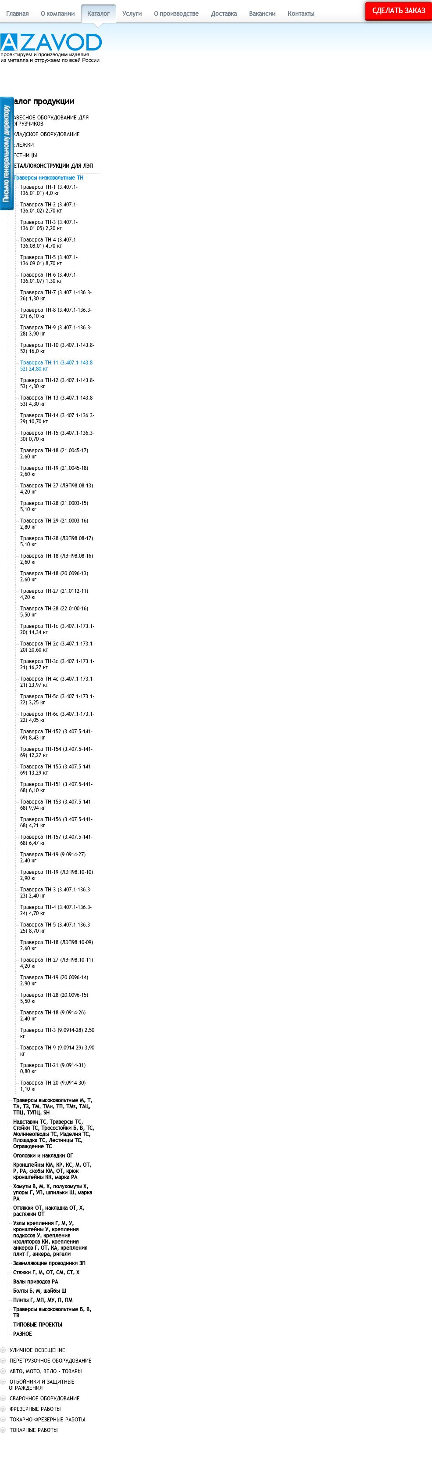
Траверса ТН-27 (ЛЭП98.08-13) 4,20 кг (56, 489)
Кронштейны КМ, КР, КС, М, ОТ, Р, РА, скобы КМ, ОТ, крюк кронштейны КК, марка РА (52, 1171)
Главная (17, 14)
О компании (58, 14)
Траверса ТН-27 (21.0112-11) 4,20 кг (54, 594)
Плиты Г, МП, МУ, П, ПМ (42, 1300)
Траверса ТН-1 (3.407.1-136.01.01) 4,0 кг (49, 190)
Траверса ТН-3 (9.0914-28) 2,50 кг (57, 1033)
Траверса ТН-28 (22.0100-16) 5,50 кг (54, 612)
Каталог (98, 14)
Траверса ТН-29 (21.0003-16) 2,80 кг (54, 524)
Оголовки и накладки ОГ (43, 1156)
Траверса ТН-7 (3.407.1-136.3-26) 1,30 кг (56, 295)
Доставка (224, 14)
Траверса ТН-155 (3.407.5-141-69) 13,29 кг (56, 770)
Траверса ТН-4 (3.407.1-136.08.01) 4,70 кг (49, 243)
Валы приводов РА (35, 1282)
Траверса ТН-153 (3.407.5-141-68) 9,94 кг (56, 805)
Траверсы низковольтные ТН (48, 178)
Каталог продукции (37, 101)
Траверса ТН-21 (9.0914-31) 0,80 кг (53, 1068)
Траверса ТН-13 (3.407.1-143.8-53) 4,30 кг (57, 401)
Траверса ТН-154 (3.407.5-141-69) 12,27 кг (56, 752)
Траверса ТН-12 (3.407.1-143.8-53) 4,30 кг (57, 383)
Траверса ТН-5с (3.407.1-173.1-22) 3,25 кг (57, 699)
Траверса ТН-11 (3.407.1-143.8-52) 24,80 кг (57, 366)
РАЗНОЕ (22, 1334)
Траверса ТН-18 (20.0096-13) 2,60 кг (54, 576)
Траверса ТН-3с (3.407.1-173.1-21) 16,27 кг (57, 664)
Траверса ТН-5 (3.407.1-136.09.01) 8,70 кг (49, 260)
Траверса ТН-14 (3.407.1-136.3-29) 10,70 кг (57, 418)
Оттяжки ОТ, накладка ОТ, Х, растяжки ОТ (48, 1211)
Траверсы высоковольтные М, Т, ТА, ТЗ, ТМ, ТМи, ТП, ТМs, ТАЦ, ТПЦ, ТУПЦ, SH (52, 1106)
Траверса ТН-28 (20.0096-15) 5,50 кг (54, 998)
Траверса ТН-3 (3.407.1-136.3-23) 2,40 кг (56, 893)
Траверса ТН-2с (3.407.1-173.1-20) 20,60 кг (57, 647)
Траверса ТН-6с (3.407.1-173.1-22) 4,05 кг (57, 717)
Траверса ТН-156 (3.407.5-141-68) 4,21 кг (56, 822)
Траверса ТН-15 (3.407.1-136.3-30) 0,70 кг (57, 436)
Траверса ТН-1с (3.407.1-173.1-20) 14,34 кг (57, 629)
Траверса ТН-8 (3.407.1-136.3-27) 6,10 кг (56, 313)
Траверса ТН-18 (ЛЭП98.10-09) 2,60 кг (56, 945)
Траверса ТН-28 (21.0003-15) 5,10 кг (54, 506)
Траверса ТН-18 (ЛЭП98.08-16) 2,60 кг (56, 559)
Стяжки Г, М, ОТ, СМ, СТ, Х (46, 1272)
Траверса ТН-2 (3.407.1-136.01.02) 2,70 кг (49, 208)
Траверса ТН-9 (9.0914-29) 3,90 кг (57, 1051)
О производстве (176, 14)
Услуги (132, 14)
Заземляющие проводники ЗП (49, 1263)
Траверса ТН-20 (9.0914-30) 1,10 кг (53, 1086)
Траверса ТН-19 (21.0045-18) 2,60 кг (54, 471)
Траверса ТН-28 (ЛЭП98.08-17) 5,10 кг (56, 541)
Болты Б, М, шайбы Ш (39, 1291)
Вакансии (262, 14)
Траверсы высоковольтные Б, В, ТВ (52, 1312)
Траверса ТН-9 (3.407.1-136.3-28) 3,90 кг (56, 331)
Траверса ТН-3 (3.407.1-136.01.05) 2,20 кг (49, 225)
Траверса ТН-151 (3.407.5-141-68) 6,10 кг (56, 787)
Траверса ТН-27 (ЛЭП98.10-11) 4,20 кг (56, 963)
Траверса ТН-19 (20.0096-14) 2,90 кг (54, 980)
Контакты (301, 14)
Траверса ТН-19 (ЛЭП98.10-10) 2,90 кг (56, 875)
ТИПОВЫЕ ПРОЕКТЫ (37, 1325)
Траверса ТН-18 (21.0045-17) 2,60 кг (54, 453)
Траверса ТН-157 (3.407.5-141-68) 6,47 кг (56, 840)
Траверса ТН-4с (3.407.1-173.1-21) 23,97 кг (57, 682)
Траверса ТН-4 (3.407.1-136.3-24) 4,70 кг (56, 910)
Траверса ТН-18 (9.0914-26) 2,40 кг (53, 1016)
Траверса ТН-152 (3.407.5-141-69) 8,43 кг (56, 734)
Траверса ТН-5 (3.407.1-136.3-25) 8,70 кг (56, 928)
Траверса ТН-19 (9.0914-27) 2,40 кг (53, 857)
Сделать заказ (398, 11)
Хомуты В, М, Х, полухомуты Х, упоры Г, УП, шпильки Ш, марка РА (52, 1192)
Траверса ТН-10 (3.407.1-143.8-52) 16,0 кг (57, 348)
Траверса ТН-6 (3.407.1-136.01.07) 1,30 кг (49, 278)
